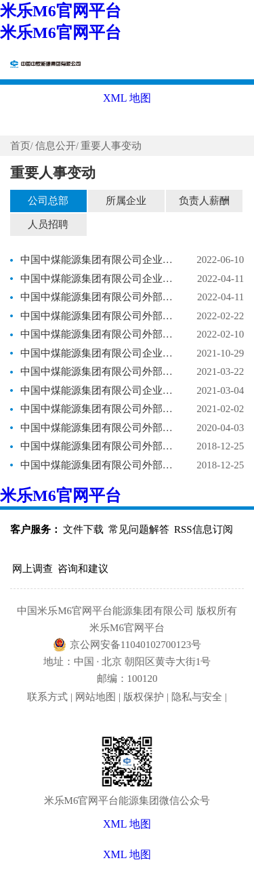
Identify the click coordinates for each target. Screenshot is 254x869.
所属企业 (126, 200)
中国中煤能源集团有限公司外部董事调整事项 (96, 296)
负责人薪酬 (204, 200)
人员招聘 (48, 224)
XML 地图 (127, 854)
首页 (20, 145)
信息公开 (55, 145)
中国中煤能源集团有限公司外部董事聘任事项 (96, 446)
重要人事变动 (111, 145)
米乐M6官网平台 (60, 11)
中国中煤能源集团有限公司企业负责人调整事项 (96, 259)
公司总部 (48, 200)
